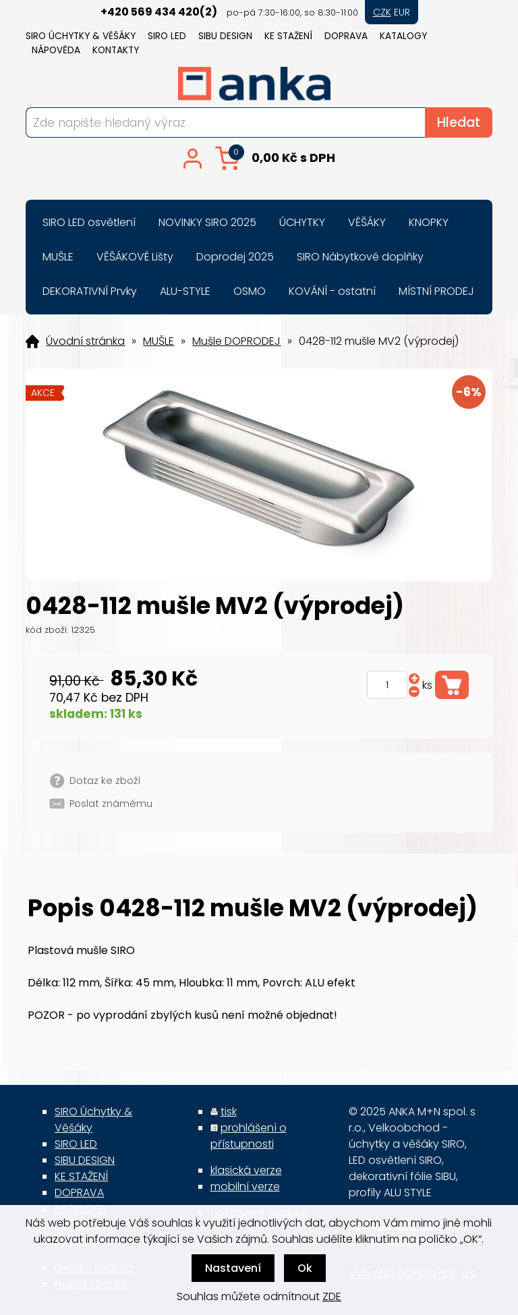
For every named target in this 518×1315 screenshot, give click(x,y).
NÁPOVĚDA (56, 50)
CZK (382, 12)
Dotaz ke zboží (104, 780)
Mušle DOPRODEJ (236, 341)
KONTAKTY (115, 50)
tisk (229, 1111)
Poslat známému (110, 803)
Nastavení (233, 1268)
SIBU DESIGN (225, 36)
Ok (304, 1268)
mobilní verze (245, 1186)
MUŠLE (158, 341)
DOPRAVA (346, 36)
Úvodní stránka (85, 341)
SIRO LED (167, 36)
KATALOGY (403, 36)
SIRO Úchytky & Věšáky (81, 36)
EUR (402, 12)
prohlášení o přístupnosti (248, 1136)
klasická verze (246, 1170)
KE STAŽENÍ (288, 36)
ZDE (331, 1296)
